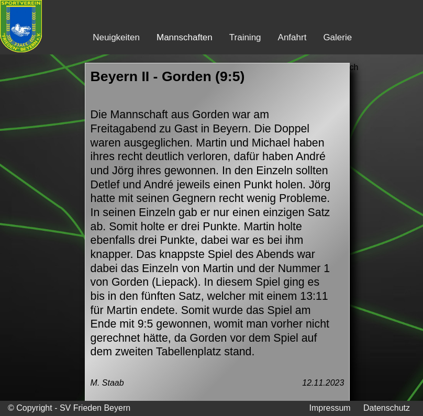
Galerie (337, 37)
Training (245, 37)
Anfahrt (292, 37)
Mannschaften (185, 37)
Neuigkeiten (116, 37)
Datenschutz (386, 407)
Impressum (329, 407)
